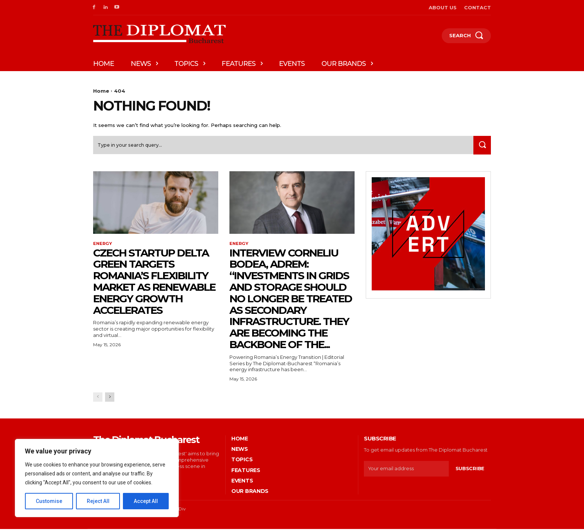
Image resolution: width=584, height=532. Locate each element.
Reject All (98, 501)
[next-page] (109, 400)
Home (101, 91)
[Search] (481, 147)
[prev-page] (97, 400)
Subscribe (469, 472)
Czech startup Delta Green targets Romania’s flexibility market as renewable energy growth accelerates (154, 284)
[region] (97, 478)
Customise (49, 501)
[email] (406, 472)
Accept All (146, 501)
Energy (103, 246)
